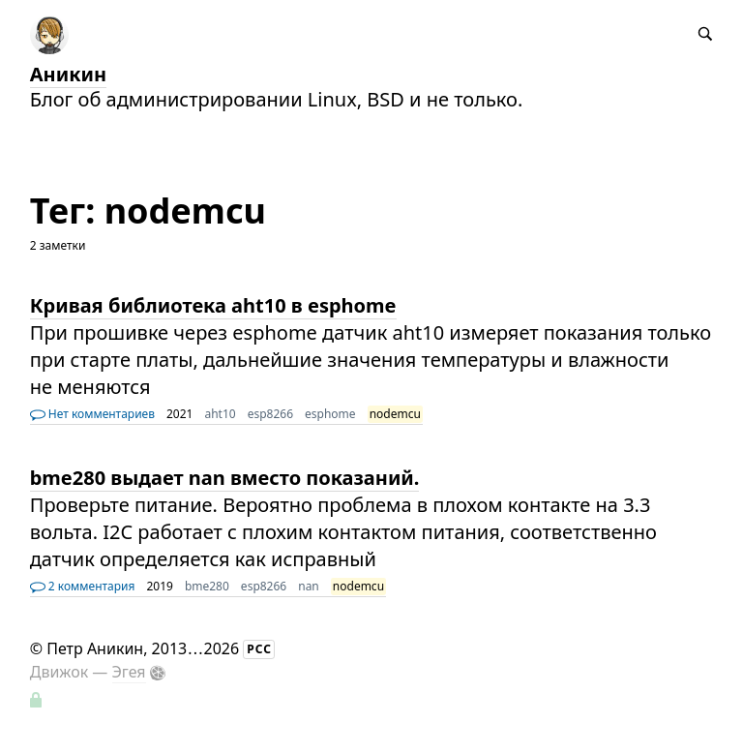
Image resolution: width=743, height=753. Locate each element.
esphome (330, 414)
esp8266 (270, 414)
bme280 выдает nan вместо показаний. (225, 478)
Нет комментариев (92, 414)
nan (308, 586)
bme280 (207, 586)
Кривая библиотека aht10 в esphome (213, 305)
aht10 (219, 414)
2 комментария (82, 586)
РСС (259, 649)
